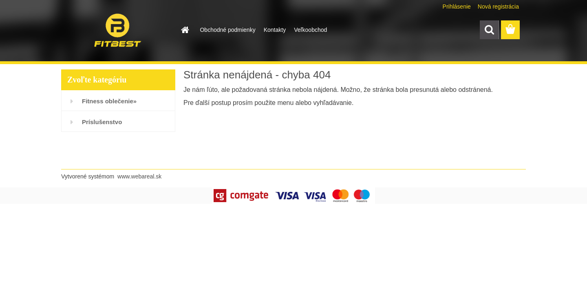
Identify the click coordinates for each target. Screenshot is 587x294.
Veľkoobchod (310, 30)
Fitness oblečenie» (109, 101)
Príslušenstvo (102, 121)
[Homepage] (184, 29)
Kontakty (275, 30)
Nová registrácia (498, 6)
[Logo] (117, 30)
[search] (489, 29)
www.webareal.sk (139, 176)
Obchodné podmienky (227, 30)
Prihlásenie (457, 6)
